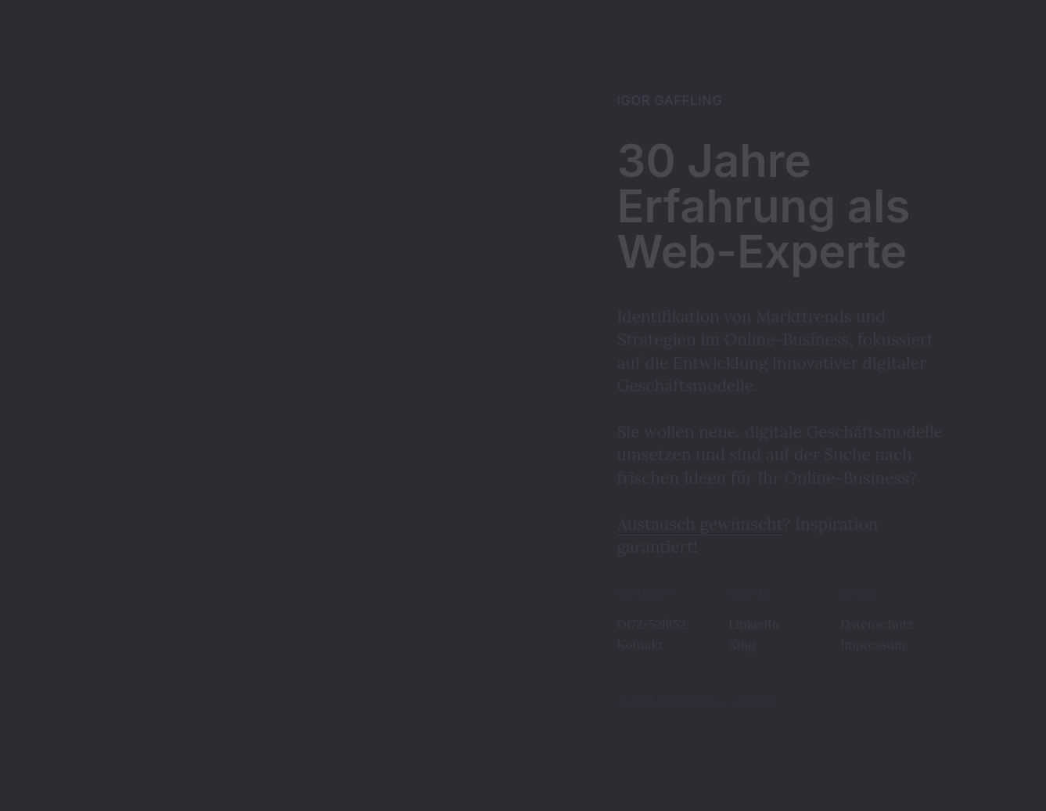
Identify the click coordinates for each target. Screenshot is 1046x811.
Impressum (872, 644)
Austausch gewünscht (700, 524)
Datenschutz (877, 624)
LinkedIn (753, 624)
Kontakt (640, 644)
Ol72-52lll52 (651, 624)
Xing (741, 644)
